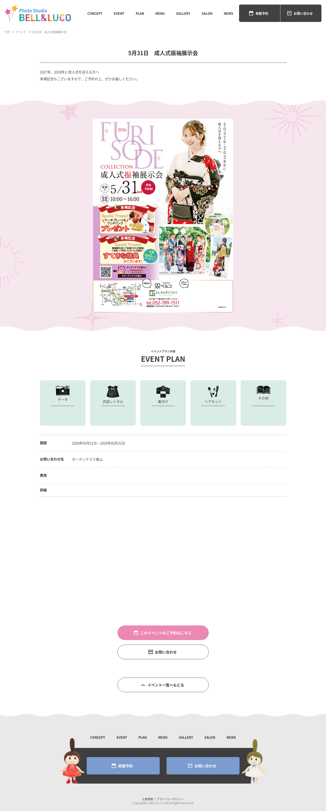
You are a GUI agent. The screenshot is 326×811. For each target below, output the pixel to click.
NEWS (228, 13)
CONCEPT (94, 13)
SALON (207, 13)
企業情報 (147, 799)
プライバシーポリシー (170, 799)
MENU (160, 13)
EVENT (119, 13)
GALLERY (183, 13)
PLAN (140, 13)
